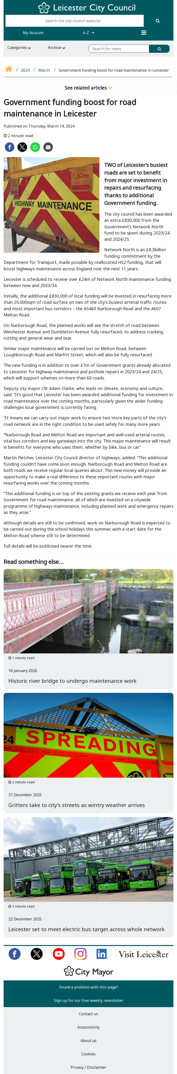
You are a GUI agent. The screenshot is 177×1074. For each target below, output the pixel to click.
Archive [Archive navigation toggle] (56, 47)
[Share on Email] (48, 150)
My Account (33, 32)
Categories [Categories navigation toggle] (19, 47)
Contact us (88, 1013)
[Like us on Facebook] (15, 958)
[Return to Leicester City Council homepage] (88, 12)
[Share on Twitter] (22, 150)
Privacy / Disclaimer (88, 1067)
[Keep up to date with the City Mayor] (89, 975)
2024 (25, 70)
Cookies (88, 1054)
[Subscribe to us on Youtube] (59, 958)
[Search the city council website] (75, 21)
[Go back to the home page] (9, 70)
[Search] (157, 21)
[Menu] (143, 33)
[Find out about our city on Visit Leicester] (143, 958)
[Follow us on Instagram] (80, 958)
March (44, 70)
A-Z (88, 32)
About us (88, 1040)
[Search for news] (119, 49)
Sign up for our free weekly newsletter (88, 1000)
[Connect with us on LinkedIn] (102, 958)
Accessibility (88, 1027)
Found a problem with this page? (88, 987)
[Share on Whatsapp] (35, 150)
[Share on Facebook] (9, 150)
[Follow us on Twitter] (37, 958)
